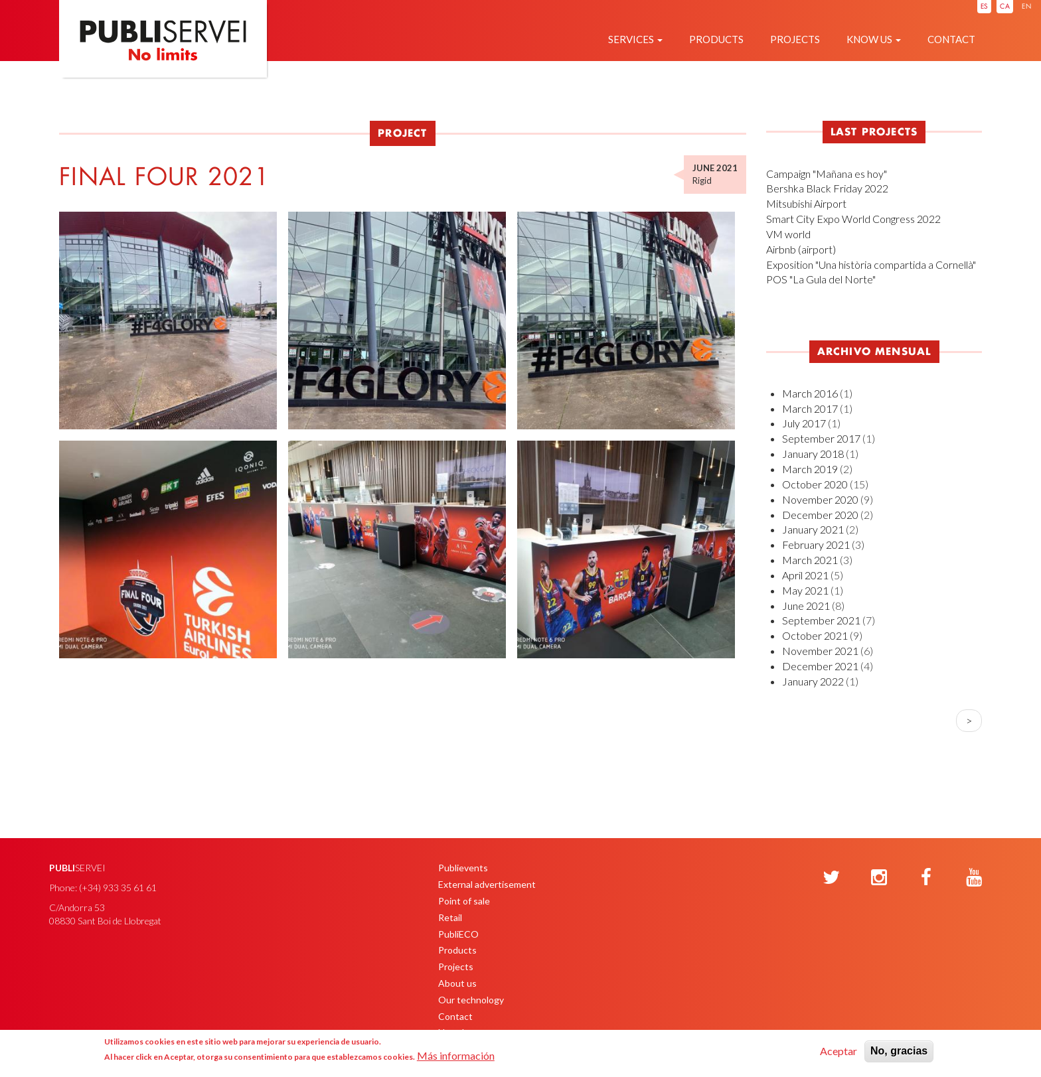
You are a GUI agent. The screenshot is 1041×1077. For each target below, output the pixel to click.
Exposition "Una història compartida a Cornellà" (871, 264)
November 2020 (820, 499)
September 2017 (821, 438)
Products (716, 39)
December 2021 (820, 666)
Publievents (463, 867)
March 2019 (810, 469)
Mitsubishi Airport (806, 203)
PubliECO (458, 934)
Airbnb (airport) (801, 249)
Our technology (471, 999)
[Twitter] (831, 878)
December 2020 (820, 514)
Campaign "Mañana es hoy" (826, 173)
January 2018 (813, 453)
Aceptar (838, 1050)
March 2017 (810, 408)
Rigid (702, 180)
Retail (450, 917)
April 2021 (805, 575)
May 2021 (805, 590)
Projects (795, 39)
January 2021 (813, 529)
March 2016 (810, 393)
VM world (788, 234)
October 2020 (815, 484)
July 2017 (804, 423)
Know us (873, 39)
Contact (951, 39)
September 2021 (821, 620)
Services (635, 39)
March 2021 (810, 559)
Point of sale (464, 900)
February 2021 (816, 544)
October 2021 (815, 635)
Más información (456, 1055)
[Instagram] (879, 878)
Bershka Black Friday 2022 (827, 188)
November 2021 (820, 650)
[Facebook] (926, 878)
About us (457, 983)
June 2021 (806, 605)
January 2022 (813, 681)
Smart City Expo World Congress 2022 (853, 218)
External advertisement (487, 884)
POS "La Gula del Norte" (821, 279)
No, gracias (898, 1050)
